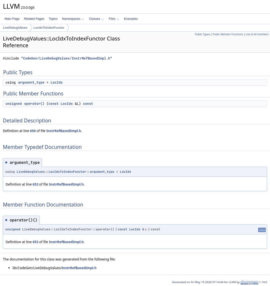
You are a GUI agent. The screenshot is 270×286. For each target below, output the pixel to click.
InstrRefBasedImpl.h (63, 130)
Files (114, 18)
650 (33, 130)
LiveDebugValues (15, 27)
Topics (53, 18)
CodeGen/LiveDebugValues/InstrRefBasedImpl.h (66, 58)
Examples (131, 18)
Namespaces (73, 18)
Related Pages (34, 18)
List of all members (257, 34)
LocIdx (57, 82)
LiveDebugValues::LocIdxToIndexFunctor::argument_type (65, 172)
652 (35, 184)
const (53, 103)
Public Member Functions (227, 34)
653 (35, 241)
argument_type (31, 82)
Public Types (202, 34)
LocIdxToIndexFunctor (48, 27)
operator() (34, 103)
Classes (96, 18)
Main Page (12, 18)
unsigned (14, 103)
